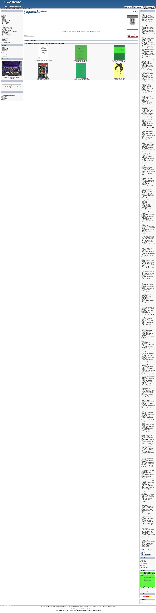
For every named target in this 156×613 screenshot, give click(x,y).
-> (3, 17)
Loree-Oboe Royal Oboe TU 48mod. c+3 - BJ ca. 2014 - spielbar (11, 77)
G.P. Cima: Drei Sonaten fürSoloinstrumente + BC (147, 588)
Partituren (4, 39)
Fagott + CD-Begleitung (7, 22)
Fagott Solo (4, 21)
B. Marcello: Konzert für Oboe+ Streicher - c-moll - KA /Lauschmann (81, 79)
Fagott (16, 8)
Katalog (8, 8)
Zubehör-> (3, 16)
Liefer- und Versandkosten (7, 94)
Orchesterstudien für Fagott (8, 35)
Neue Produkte (5, 58)
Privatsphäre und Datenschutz (8, 95)
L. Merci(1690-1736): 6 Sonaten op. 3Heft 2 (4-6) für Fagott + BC (81, 61)
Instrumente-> (4, 15)
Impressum (3, 97)
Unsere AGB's (4, 96)
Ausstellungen (5, 48)
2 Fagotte (4, 29)
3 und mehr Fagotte (6, 30)
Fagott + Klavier (23, 8)
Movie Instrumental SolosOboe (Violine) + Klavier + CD (43, 79)
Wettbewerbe (5, 49)
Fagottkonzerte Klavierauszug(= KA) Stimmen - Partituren (6, 27)
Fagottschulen (5, 33)
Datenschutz (4, 98)
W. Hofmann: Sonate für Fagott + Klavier (43, 60)
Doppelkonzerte (5, 37)
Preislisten (3, 13)
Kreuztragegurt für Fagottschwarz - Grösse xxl (119, 79)
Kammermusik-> (5, 38)
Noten (12, 8)
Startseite (3, 8)
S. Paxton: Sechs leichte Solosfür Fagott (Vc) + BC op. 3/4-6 (119, 61)
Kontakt (3, 99)
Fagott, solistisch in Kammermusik (9, 31)
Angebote (143, 570)
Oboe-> (3, 18)
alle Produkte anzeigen (6, 42)
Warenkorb (143, 10)
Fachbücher (4, 40)
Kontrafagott (5, 32)
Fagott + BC (5, 23)
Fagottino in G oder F (7, 20)
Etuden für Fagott (6, 34)
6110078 (30, 8)
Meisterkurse (4, 50)
